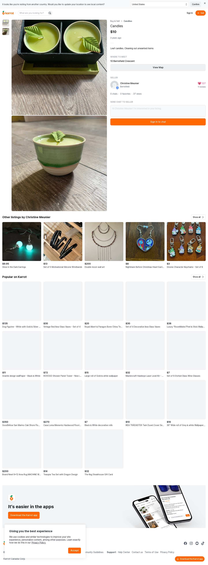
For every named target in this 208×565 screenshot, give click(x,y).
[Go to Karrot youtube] (197, 543)
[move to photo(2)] (5, 31)
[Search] (50, 13)
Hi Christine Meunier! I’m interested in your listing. (158, 111)
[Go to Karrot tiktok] (203, 543)
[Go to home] (8, 13)
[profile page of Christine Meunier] (114, 85)
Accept (74, 550)
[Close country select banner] (205, 3)
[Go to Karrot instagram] (191, 543)
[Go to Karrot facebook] (185, 543)
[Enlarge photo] (59, 67)
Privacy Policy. (38, 542)
